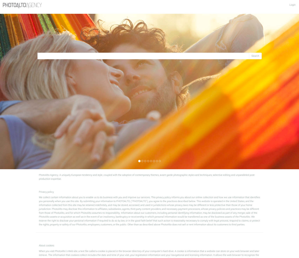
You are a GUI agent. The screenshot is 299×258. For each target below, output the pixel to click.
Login (292, 5)
